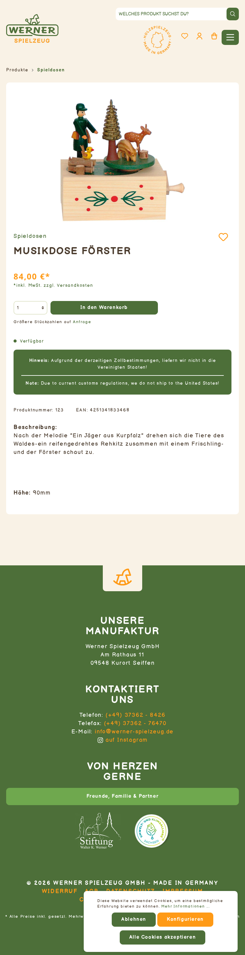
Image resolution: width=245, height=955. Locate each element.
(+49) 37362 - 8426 (136, 715)
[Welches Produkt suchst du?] (171, 14)
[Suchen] (233, 14)
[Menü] (230, 37)
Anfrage (82, 322)
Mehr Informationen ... (185, 906)
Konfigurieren (185, 919)
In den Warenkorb (104, 308)
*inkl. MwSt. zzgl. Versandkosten (53, 285)
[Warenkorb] (214, 36)
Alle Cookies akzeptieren (162, 937)
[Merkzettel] (184, 36)
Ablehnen (133, 919)
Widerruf (60, 891)
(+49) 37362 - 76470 (135, 723)
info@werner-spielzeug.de (134, 731)
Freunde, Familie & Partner (122, 796)
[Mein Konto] (199, 36)
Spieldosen (30, 236)
